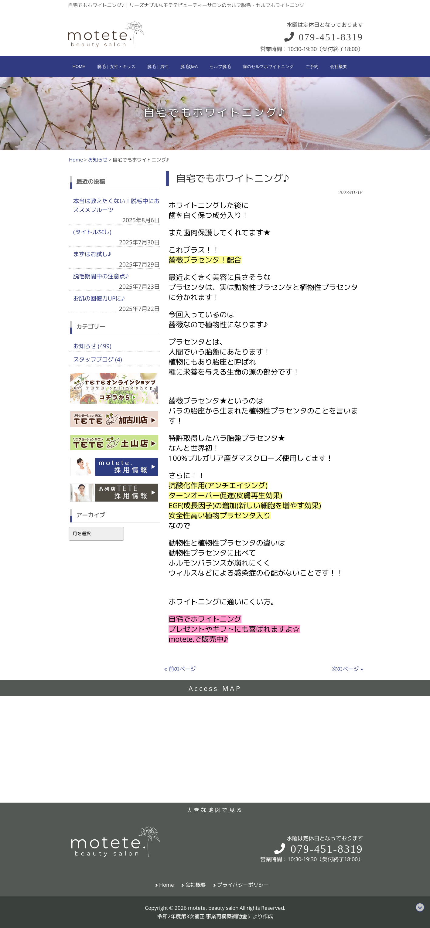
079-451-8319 (323, 37)
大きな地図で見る (215, 810)
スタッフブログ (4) (97, 359)
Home (166, 884)
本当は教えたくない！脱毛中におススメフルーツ (116, 205)
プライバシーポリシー (243, 884)
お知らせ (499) (92, 346)
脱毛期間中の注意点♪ (101, 276)
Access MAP (215, 688)
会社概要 (195, 884)
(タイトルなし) (92, 232)
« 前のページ (180, 668)
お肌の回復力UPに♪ (99, 298)
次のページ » (347, 668)
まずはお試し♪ (92, 254)
